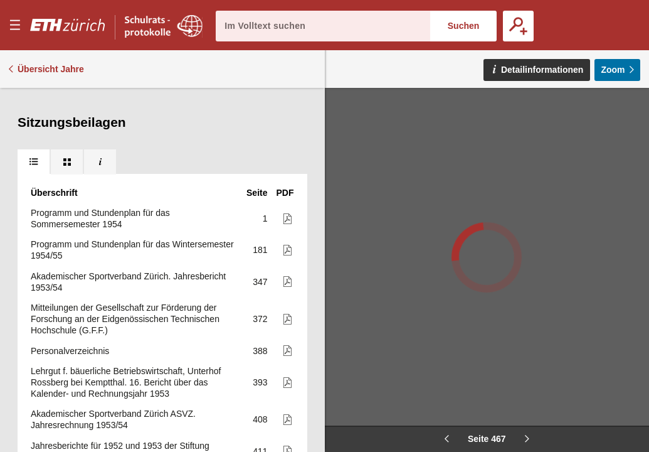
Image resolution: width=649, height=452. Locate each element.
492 (260, 285)
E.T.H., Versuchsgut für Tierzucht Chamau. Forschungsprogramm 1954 (114, 248)
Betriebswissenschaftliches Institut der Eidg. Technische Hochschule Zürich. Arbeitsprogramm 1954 (126, 285)
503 (260, 403)
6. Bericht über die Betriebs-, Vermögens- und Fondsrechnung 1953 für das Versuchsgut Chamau (130, 130)
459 (260, 173)
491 (260, 248)
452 (260, 130)
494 (260, 323)
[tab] (34, 100)
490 (260, 216)
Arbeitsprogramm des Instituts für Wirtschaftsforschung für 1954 (95, 216)
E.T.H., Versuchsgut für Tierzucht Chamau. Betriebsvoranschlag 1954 (114, 322)
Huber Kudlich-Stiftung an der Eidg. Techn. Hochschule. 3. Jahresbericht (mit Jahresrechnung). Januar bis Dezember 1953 (131, 359)
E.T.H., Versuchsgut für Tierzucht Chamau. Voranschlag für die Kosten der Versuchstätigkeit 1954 (125, 403)
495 (260, 360)
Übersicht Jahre (51, 69)
